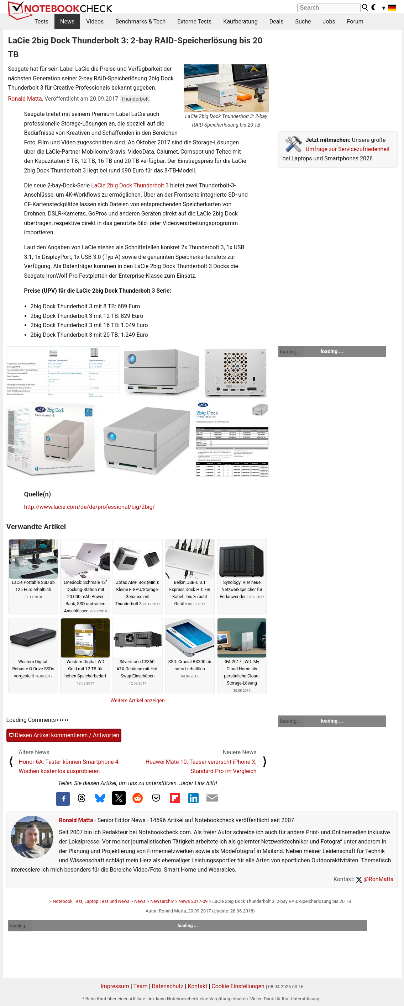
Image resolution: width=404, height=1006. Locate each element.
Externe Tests (194, 21)
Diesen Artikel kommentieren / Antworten (64, 735)
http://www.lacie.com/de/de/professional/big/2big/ (89, 507)
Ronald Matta (25, 98)
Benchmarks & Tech (140, 21)
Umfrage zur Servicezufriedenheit (348, 149)
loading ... (291, 352)
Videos (95, 21)
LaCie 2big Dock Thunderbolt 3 (130, 185)
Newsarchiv (162, 901)
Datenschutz (167, 986)
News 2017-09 (193, 901)
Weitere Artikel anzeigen (137, 700)
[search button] (365, 7)
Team (140, 986)
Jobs (328, 21)
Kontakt (197, 986)
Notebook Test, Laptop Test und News (91, 901)
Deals (276, 21)
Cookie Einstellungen (237, 986)
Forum (355, 21)
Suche (303, 21)
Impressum (114, 986)
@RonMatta (375, 879)
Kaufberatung (240, 21)
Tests (41, 21)
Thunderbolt (135, 99)
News (67, 21)
